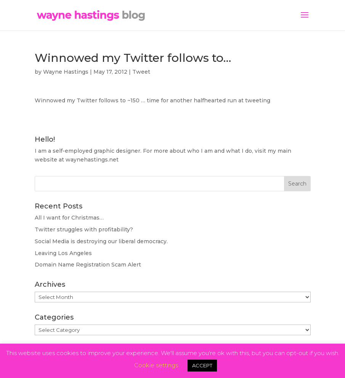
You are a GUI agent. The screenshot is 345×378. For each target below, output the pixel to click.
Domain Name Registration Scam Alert (88, 264)
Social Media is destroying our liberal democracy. (101, 241)
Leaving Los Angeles (63, 253)
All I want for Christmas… (69, 217)
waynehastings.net (92, 159)
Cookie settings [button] (156, 365)
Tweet (141, 71)
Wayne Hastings (65, 71)
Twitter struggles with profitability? (84, 229)
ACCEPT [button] (202, 365)
